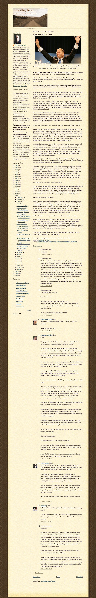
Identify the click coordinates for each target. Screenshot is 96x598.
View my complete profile (20, 86)
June (18, 258)
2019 (16, 178)
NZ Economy (74, 241)
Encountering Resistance (23, 212)
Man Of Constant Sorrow (23, 244)
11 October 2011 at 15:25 (46, 286)
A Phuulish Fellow (21, 285)
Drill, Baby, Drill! (21, 214)
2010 (16, 271)
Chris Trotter (21, 45)
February (19, 267)
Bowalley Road (23, 10)
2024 (16, 167)
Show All (29, 310)
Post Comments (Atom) (48, 581)
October (19, 201)
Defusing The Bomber (22, 226)
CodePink (18, 304)
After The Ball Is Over (22, 228)
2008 (16, 275)
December (20, 197)
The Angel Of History (22, 246)
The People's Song (21, 248)
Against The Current (21, 290)
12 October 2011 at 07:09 (46, 521)
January (19, 269)
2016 (16, 184)
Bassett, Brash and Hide (22, 293)
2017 (16, 182)
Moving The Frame (22, 224)
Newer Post (36, 577)
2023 (16, 170)
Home (58, 577)
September (20, 252)
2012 (16, 193)
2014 (16, 189)
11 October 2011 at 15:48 (46, 330)
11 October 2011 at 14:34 (46, 254)
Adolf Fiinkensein (46, 319)
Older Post (79, 577)
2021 (16, 174)
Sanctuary (44, 506)
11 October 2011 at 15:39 (46, 315)
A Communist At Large (22, 283)
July (18, 256)
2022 (16, 172)
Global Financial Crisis (42, 241)
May (18, 261)
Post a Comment (39, 572)
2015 (16, 186)
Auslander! (19, 250)
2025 (16, 165)
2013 (16, 191)
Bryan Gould (19, 301)
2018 (16, 180)
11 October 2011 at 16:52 (46, 458)
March (19, 265)
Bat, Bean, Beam (20, 296)
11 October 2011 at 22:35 (46, 501)
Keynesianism (52, 241)
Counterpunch (20, 306)
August (19, 254)
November (20, 199)
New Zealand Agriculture (63, 241)
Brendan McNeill (46, 335)
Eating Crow (20, 203)
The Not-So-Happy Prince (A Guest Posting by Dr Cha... (23, 239)
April (18, 263)
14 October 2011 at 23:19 (46, 568)
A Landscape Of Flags (22, 206)
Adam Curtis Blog (21, 288)
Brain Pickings (20, 298)
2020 (16, 176)
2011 (16, 195)
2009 (16, 273)
